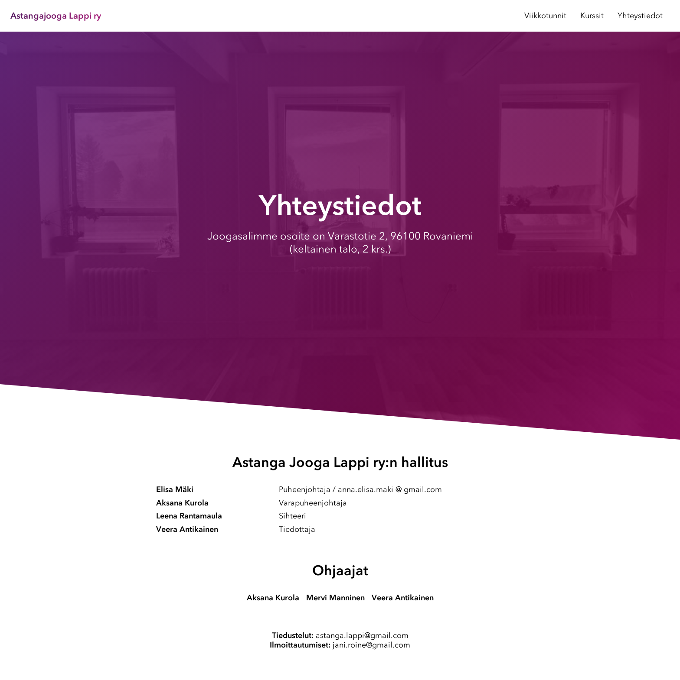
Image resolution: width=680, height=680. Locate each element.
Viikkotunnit (545, 15)
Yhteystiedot (640, 15)
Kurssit (592, 15)
